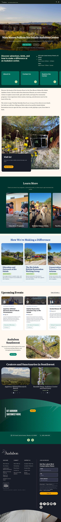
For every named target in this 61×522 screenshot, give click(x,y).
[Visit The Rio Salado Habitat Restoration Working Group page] (35, 262)
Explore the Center (46, 75)
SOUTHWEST (7, 273)
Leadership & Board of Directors (7, 469)
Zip (41, 473)
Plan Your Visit (27, 44)
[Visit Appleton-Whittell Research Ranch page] (15, 380)
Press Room (16, 468)
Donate (36, 44)
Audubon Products (28, 466)
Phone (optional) (44, 478)
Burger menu (59, 2)
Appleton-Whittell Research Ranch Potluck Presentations (12, 313)
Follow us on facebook (28, 440)
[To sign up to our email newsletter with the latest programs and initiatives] (49, 470)
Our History (5, 466)
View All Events (55, 292)
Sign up (33, 410)
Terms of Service (49, 484)
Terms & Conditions (47, 490)
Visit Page (13, 354)
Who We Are (6, 463)
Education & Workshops (9, 324)
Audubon (10, 452)
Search (56, 2)
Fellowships (16, 466)
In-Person (6, 327)
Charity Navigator (6, 485)
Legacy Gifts (27, 470)
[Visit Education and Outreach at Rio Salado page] (12, 262)
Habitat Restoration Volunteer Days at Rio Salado (35, 313)
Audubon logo (4, 2)
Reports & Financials (5, 476)
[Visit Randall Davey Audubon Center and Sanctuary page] (45, 380)
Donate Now (27, 468)
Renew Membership (27, 473)
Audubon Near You (28, 463)
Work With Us (17, 463)
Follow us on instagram (32, 440)
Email (41, 468)
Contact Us (27, 74)
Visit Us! (8, 157)
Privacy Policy (42, 484)
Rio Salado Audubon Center (13, 2)
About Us (6, 74)
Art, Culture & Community (33, 324)
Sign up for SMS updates (17, 473)
